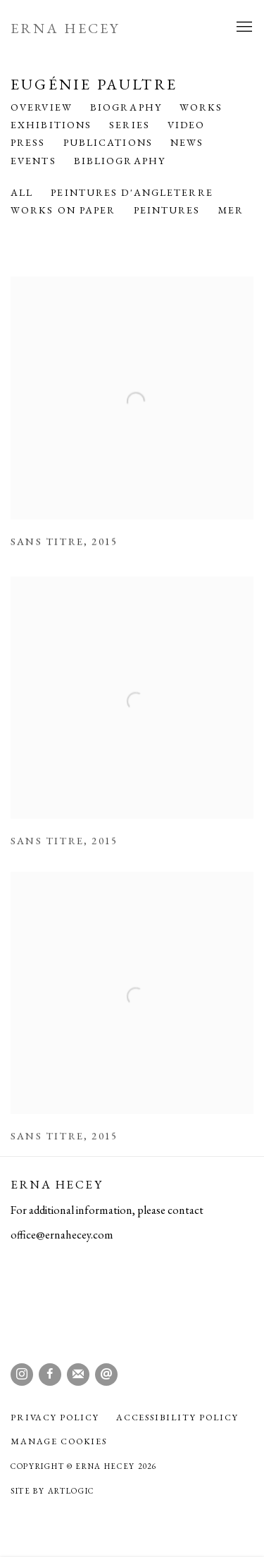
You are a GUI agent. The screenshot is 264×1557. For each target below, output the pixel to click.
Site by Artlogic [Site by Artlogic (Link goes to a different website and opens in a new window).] (52, 1491)
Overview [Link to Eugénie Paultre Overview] (42, 107)
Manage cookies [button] (59, 1441)
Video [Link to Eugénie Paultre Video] (187, 124)
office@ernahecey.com (62, 1234)
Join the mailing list (78, 1374)
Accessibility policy (177, 1417)
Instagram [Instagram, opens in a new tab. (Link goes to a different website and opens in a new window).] (22, 1374)
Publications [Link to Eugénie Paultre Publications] (108, 142)
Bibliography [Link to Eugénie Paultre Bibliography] (119, 160)
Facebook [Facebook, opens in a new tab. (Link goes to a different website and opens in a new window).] (50, 1374)
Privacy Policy (55, 1417)
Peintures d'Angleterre (132, 192)
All (22, 192)
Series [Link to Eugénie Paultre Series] (129, 124)
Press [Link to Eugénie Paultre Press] (28, 142)
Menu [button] (242, 27)
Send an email (106, 1374)
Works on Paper (63, 210)
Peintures (167, 210)
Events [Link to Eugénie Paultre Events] (33, 160)
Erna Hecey (65, 28)
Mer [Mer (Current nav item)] (231, 210)
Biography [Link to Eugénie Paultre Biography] (126, 107)
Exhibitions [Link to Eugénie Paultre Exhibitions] (51, 124)
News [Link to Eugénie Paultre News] (186, 142)
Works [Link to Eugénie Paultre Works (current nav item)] (201, 107)
